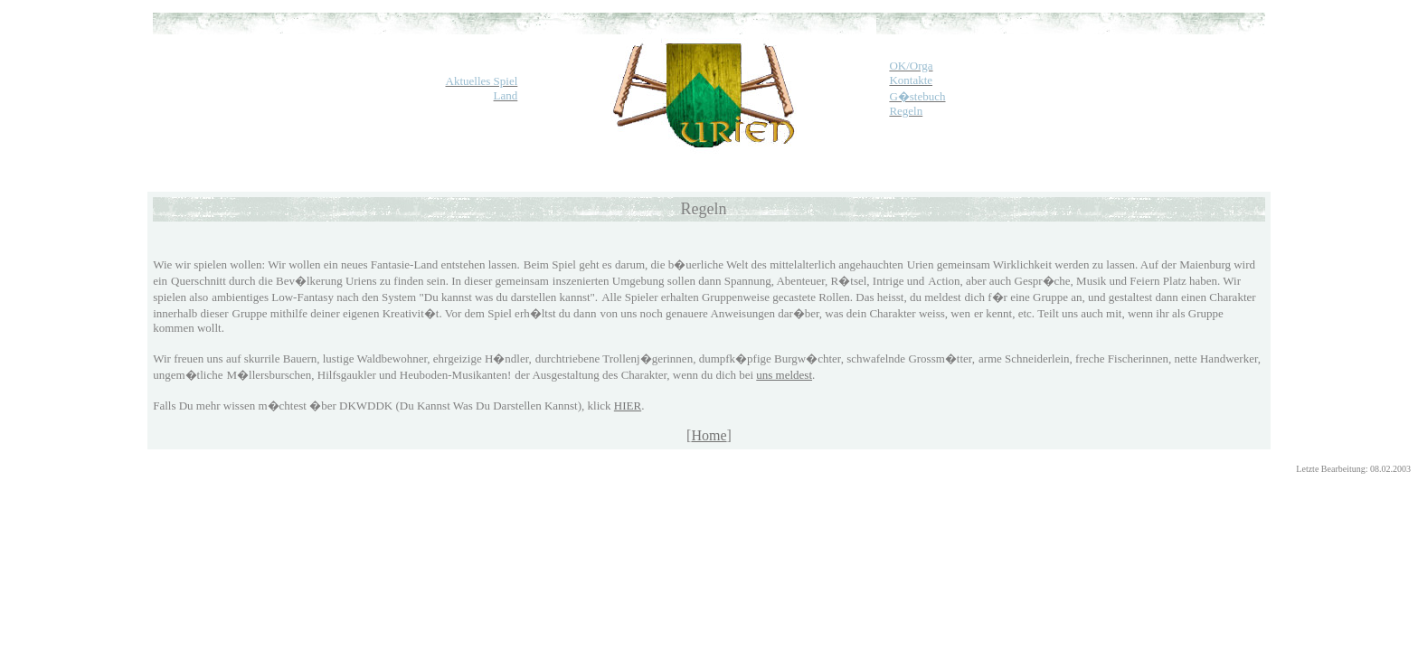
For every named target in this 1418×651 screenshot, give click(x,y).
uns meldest (784, 375)
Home (708, 435)
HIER (627, 405)
